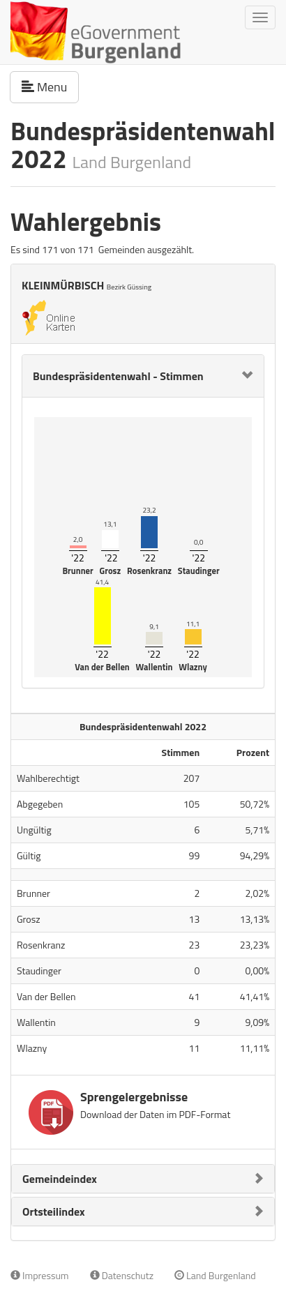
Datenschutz (121, 1275)
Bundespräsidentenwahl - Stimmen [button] (118, 376)
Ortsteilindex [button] (53, 1211)
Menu (50, 86)
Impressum (39, 1275)
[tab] (143, 376)
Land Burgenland (215, 1275)
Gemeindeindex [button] (59, 1178)
